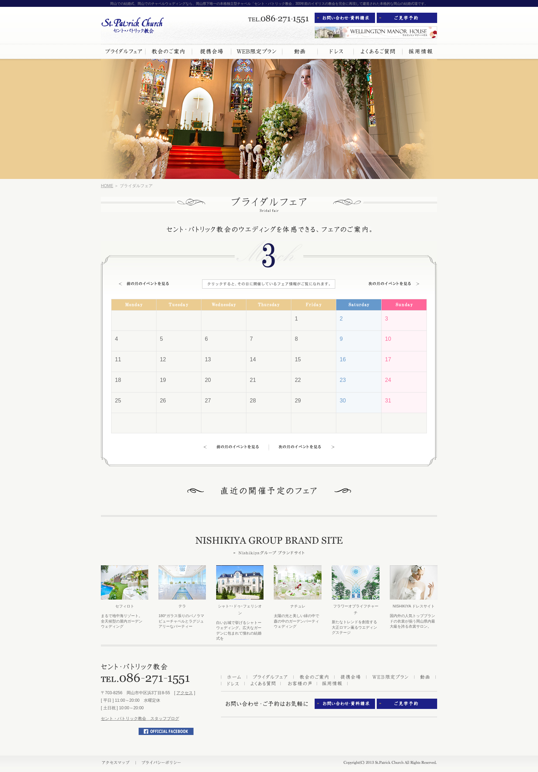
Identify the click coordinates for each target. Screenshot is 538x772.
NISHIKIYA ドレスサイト (413, 606)
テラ (182, 606)
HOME (107, 185)
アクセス (184, 692)
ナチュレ (297, 606)
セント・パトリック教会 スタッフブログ (140, 718)
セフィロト (124, 606)
